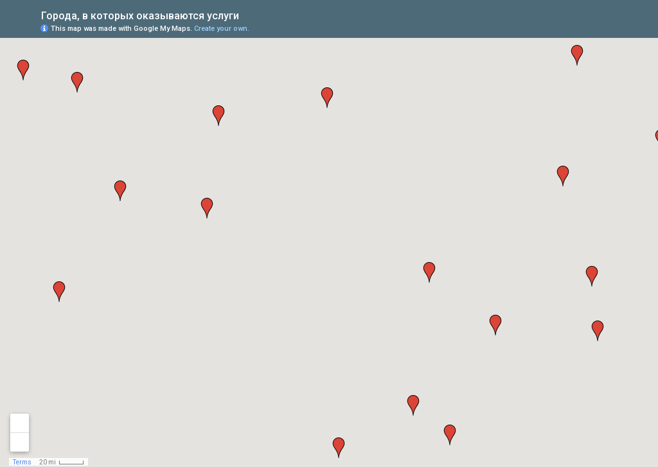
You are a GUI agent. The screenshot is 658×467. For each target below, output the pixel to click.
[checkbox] (249, 14)
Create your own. (221, 28)
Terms (22, 462)
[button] (327, 97)
